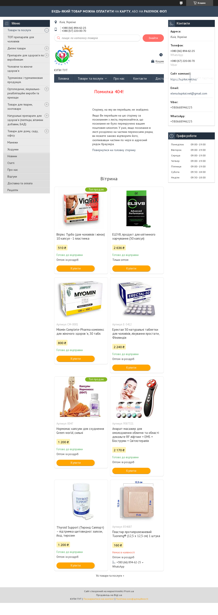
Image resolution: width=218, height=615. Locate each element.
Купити (76, 268)
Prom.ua (129, 591)
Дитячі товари (16, 48)
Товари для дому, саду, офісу (22, 133)
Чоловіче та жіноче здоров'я (19, 69)
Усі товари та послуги (109, 575)
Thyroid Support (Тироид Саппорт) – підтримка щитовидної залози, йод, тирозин (80, 531)
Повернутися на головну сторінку (114, 150)
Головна (63, 78)
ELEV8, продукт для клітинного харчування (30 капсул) (133, 236)
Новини (12, 156)
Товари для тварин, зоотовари (19, 107)
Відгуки (12, 176)
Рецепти (12, 190)
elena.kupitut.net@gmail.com (188, 93)
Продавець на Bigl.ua (109, 595)
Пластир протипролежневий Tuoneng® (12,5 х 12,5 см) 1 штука (136, 534)
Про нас (12, 170)
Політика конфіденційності (132, 598)
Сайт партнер (204, 78)
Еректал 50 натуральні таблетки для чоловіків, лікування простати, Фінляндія (135, 334)
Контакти (140, 78)
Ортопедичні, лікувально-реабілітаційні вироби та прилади (23, 93)
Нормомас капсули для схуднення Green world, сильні (80, 431)
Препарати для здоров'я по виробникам (25, 57)
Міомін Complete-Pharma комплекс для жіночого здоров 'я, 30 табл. (80, 332)
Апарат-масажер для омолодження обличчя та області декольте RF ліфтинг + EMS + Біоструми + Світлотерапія (135, 435)
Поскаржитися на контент (98, 598)
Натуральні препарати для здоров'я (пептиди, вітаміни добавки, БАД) (25, 120)
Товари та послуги (19, 30)
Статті (10, 163)
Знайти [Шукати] (153, 38)
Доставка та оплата (19, 183)
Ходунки (12, 149)
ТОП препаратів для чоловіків (20, 39)
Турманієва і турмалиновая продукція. (25, 80)
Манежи (12, 142)
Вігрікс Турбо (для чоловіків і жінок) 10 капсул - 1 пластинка (80, 236)
